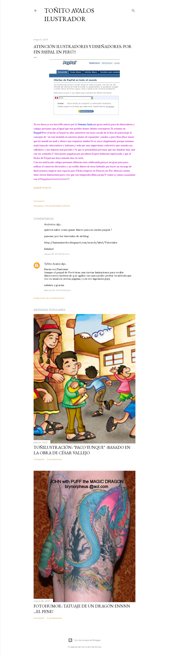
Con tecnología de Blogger (84, 640)
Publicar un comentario (49, 298)
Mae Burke (95, 647)
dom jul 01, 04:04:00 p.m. (57, 290)
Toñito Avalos (52, 264)
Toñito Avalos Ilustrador (69, 14)
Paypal (37, 132)
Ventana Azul (85, 124)
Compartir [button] (39, 201)
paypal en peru (42, 187)
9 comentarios (54, 618)
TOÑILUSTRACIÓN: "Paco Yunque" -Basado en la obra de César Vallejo (82, 450)
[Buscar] (133, 9)
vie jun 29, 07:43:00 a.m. (57, 254)
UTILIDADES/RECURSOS (57, 205)
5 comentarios (54, 459)
